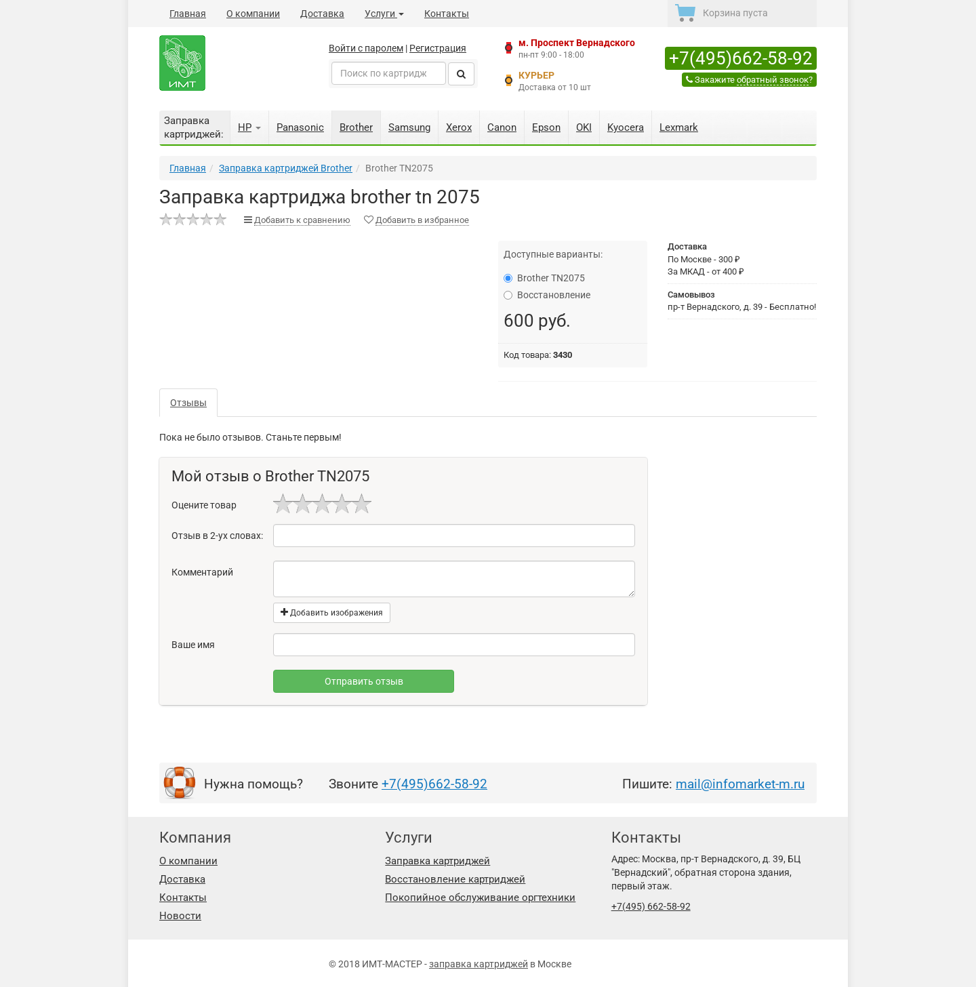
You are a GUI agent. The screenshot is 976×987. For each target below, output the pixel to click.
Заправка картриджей (437, 861)
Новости (180, 916)
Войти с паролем (366, 48)
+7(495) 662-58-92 (651, 906)
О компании (253, 13)
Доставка (322, 13)
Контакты (446, 13)
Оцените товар (204, 505)
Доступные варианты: (553, 254)
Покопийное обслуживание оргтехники (480, 897)
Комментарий (202, 572)
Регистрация (437, 48)
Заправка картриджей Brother (285, 168)
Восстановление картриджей (455, 879)
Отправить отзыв (364, 681)
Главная (187, 13)
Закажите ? (749, 80)
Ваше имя (193, 644)
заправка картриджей (478, 964)
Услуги (384, 13)
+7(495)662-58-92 (741, 58)
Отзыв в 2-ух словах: (217, 535)
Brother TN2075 (544, 278)
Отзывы (188, 402)
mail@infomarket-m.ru (740, 784)
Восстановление (547, 294)
